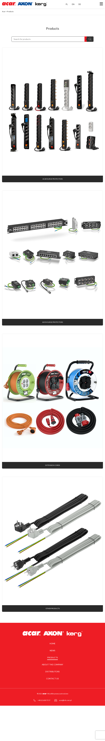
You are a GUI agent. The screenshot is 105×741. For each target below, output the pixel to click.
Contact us (52, 705)
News (52, 677)
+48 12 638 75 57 (44, 727)
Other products (53, 635)
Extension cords (52, 486)
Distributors (52, 698)
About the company (52, 691)
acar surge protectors (53, 186)
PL (67, 4)
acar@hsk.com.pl (65, 727)
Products (52, 684)
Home (52, 670)
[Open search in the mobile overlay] (52, 39)
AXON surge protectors (52, 336)
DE (79, 4)
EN (73, 4)
